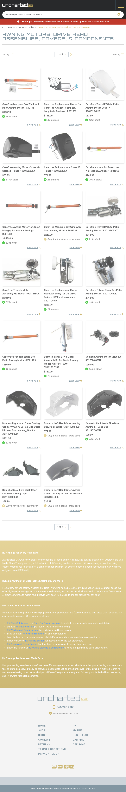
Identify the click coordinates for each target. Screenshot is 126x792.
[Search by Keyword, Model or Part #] (58, 14)
